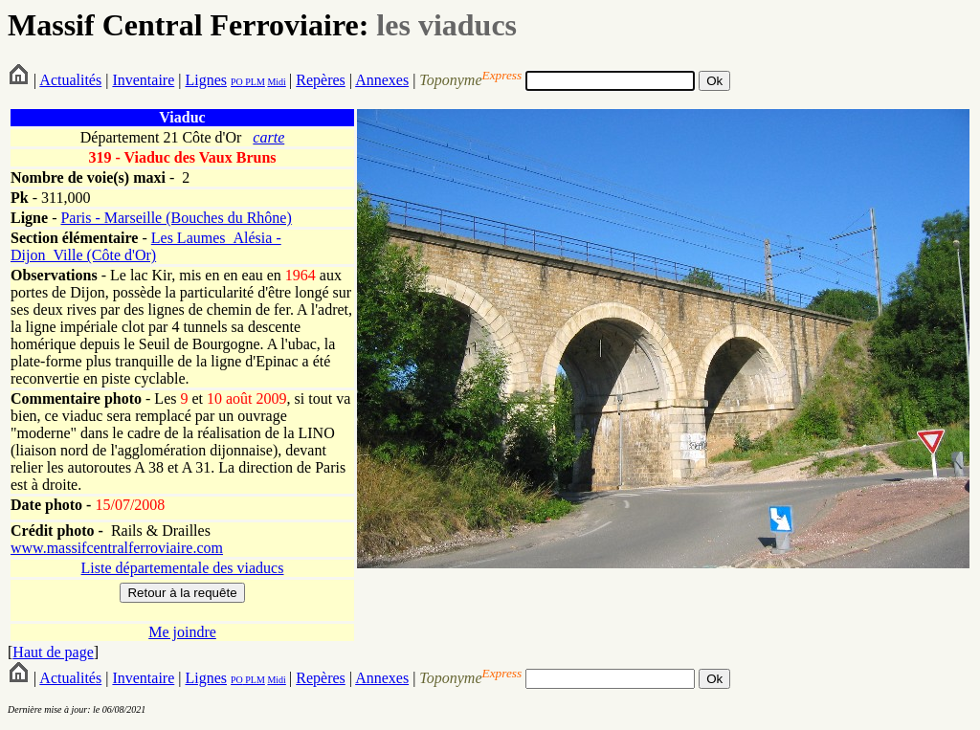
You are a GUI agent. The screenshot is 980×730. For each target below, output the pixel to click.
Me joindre (182, 632)
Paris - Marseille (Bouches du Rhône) (175, 218)
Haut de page (52, 652)
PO (237, 82)
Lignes (206, 80)
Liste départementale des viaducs (182, 568)
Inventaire (143, 80)
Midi (276, 82)
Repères (320, 80)
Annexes (382, 80)
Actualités (70, 80)
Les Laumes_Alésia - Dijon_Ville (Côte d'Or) (146, 246)
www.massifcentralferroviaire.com (117, 548)
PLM (254, 82)
